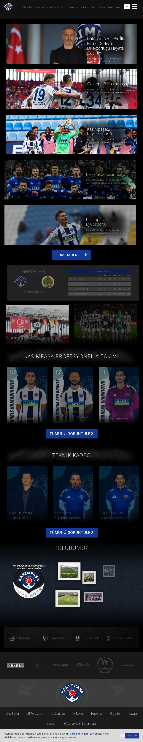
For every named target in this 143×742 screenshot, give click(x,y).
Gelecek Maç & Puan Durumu (50, 7)
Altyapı (133, 714)
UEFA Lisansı (35, 714)
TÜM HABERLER (71, 254)
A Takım (78, 714)
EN (126, 6)
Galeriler (115, 714)
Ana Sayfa (12, 714)
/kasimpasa (17, 638)
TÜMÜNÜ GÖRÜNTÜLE (72, 433)
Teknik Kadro (98, 7)
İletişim (51, 724)
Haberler (96, 714)
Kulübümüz (58, 714)
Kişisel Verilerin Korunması (80, 724)
